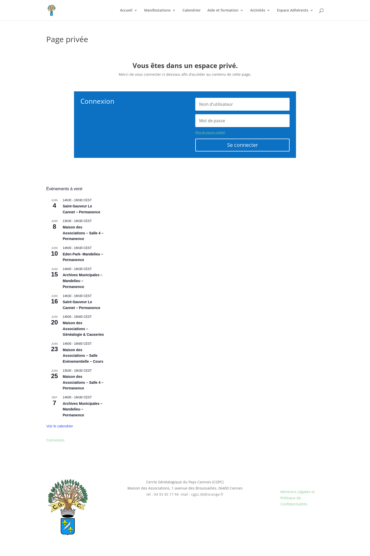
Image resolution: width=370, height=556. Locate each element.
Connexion (55, 440)
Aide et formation (222, 10)
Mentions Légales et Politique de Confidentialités (297, 497)
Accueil (126, 10)
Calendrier (191, 10)
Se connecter (242, 144)
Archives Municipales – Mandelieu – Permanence (83, 281)
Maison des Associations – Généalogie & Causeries (83, 329)
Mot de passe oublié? (210, 132)
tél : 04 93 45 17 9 (161, 494)
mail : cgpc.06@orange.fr (202, 494)
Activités (257, 10)
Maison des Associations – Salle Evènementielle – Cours (83, 355)
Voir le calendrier (59, 426)
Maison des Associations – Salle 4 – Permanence (83, 233)
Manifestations (157, 10)
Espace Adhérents (292, 10)
